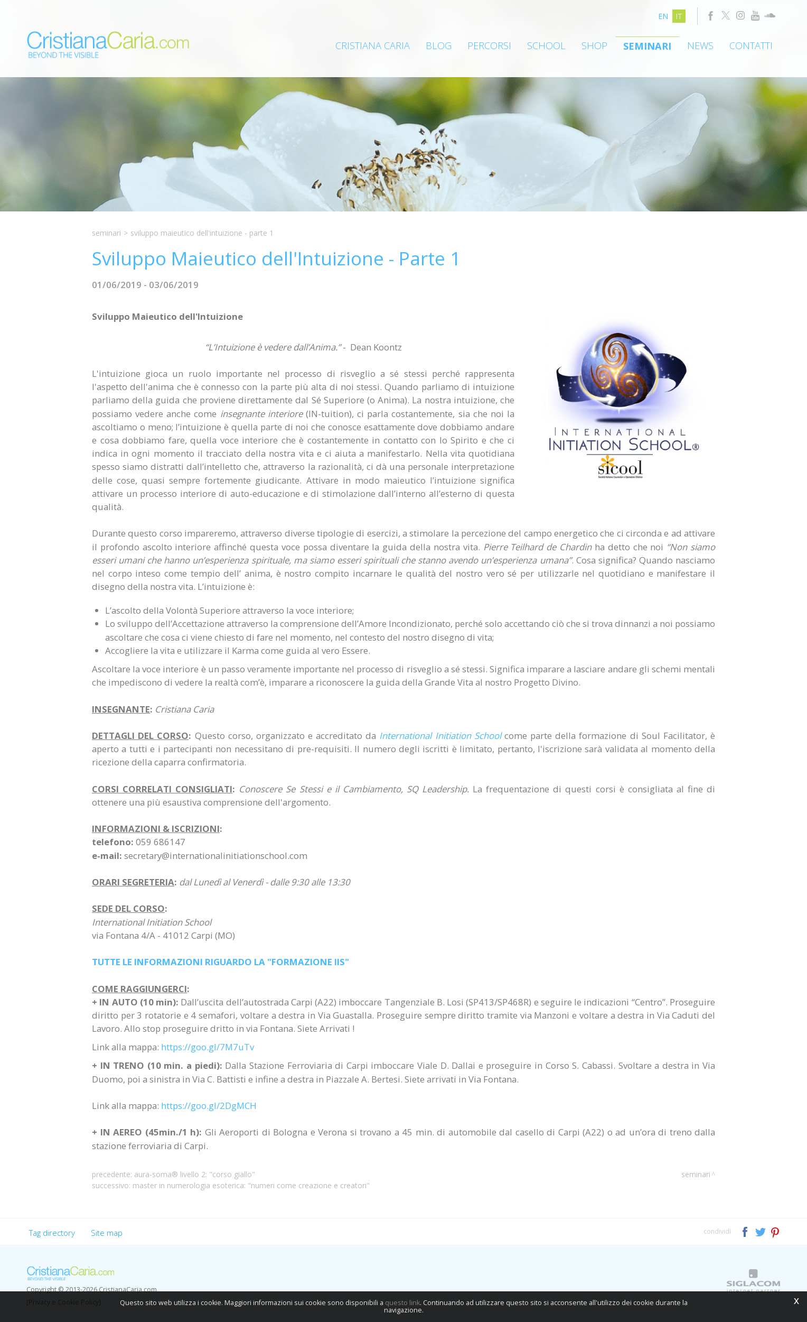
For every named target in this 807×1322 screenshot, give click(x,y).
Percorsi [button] (489, 45)
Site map (107, 1232)
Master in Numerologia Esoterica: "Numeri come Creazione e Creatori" (251, 1185)
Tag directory (52, 1232)
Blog (439, 45)
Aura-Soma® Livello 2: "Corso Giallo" (194, 1174)
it (678, 16)
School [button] (546, 45)
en (663, 16)
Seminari (647, 46)
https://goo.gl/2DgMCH (209, 1105)
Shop (594, 45)
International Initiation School (440, 735)
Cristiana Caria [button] (372, 45)
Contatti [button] (751, 45)
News (700, 45)
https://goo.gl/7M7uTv (207, 1047)
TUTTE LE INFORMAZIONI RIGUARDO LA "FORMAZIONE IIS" (220, 962)
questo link (402, 1302)
